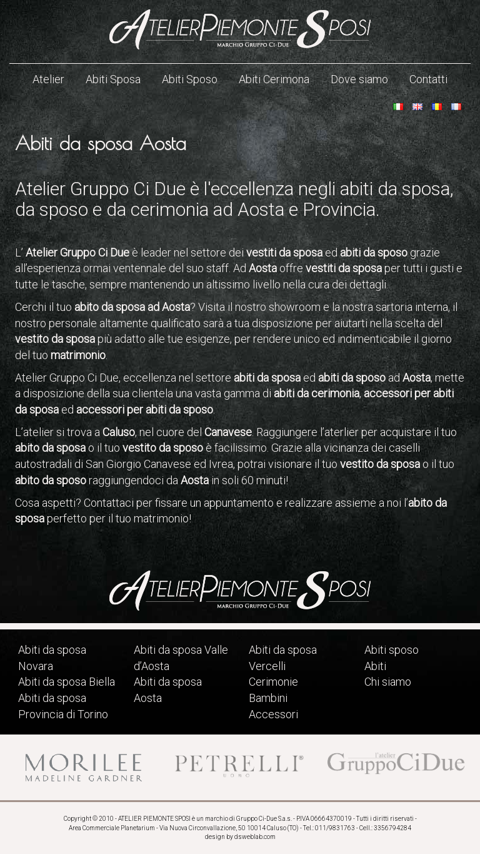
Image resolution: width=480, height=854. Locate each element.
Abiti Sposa (113, 79)
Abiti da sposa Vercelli (283, 658)
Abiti (375, 666)
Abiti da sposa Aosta (168, 689)
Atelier (48, 79)
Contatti (428, 79)
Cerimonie (273, 681)
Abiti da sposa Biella (66, 681)
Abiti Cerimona (274, 79)
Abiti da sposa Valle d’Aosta (181, 658)
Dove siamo (359, 79)
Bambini (268, 697)
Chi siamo (387, 681)
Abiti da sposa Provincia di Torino (63, 706)
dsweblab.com (255, 836)
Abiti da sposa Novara (52, 658)
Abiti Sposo (190, 79)
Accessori (273, 714)
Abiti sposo (391, 649)
